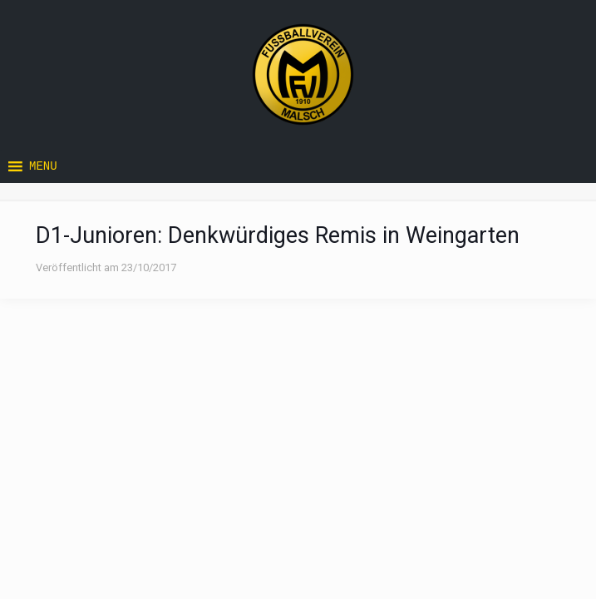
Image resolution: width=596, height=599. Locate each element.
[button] (43, 166)
